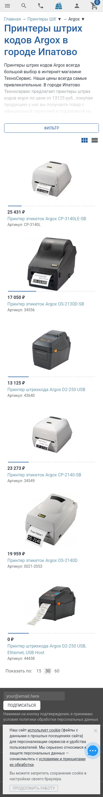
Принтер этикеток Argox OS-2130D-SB (45, 304)
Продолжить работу (34, 788)
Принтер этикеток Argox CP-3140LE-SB (46, 218)
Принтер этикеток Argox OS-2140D (42, 560)
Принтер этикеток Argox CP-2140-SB (44, 474)
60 (56, 671)
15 (38, 671)
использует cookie (44, 730)
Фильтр (51, 128)
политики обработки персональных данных (58, 719)
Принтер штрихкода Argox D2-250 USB (46, 389)
